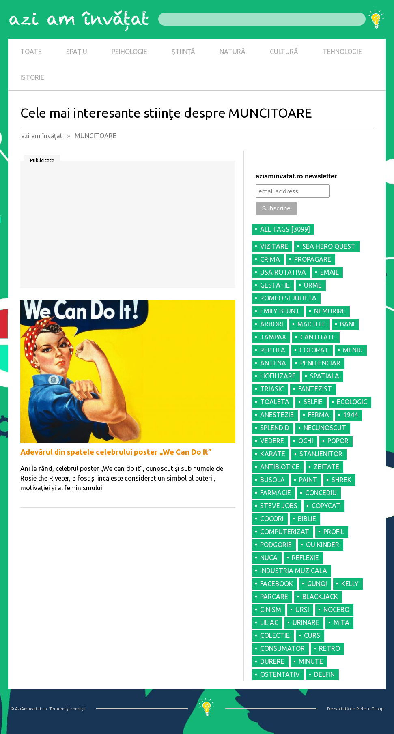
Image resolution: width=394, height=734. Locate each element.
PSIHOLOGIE (129, 51)
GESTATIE (275, 285)
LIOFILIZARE (278, 376)
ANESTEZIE (277, 415)
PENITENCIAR (320, 363)
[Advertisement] (127, 227)
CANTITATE (318, 337)
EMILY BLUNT (280, 311)
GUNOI (317, 583)
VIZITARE (274, 246)
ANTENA (273, 363)
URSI (302, 609)
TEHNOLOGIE (342, 51)
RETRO (329, 648)
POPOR (338, 440)
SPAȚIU (76, 51)
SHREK (341, 479)
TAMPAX (273, 337)
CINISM (270, 609)
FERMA (318, 415)
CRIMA (270, 259)
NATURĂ (232, 51)
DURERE (272, 661)
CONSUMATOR (282, 648)
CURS (312, 635)
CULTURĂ (284, 51)
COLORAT (314, 350)
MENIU (353, 350)
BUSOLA (272, 479)
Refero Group (369, 708)
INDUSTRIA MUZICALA (293, 570)
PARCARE (274, 596)
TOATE (31, 51)
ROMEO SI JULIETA (288, 298)
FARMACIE (275, 492)
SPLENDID (274, 427)
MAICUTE (311, 324)
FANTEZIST (315, 389)
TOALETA (274, 402)
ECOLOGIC (352, 402)
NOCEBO (336, 609)
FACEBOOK (276, 583)
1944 (350, 415)
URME (313, 285)
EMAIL (329, 272)
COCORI (272, 518)
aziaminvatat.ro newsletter (296, 176)
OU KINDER (322, 544)
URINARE (306, 622)
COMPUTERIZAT (284, 531)
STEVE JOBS (278, 505)
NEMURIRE (330, 311)
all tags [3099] (285, 229)
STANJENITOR (320, 453)
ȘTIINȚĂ (183, 51)
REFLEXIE (305, 557)
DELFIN (324, 674)
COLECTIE (275, 635)
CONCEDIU (321, 492)
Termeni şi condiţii (67, 708)
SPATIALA (324, 376)
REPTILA (272, 350)
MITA (341, 622)
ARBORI (271, 324)
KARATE (272, 453)
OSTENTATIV (280, 674)
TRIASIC (272, 389)
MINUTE (311, 661)
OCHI (305, 440)
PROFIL (333, 531)
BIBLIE (307, 518)
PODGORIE (276, 544)
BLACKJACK (320, 596)
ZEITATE (326, 466)
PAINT (308, 479)
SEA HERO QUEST (328, 246)
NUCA (269, 557)
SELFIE (313, 402)
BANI (347, 324)
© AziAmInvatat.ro (29, 708)
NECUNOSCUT (325, 427)
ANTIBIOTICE (279, 466)
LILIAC (269, 622)
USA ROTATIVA (283, 272)
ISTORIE (32, 77)
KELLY (350, 583)
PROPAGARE (312, 259)
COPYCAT (326, 505)
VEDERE (272, 440)
